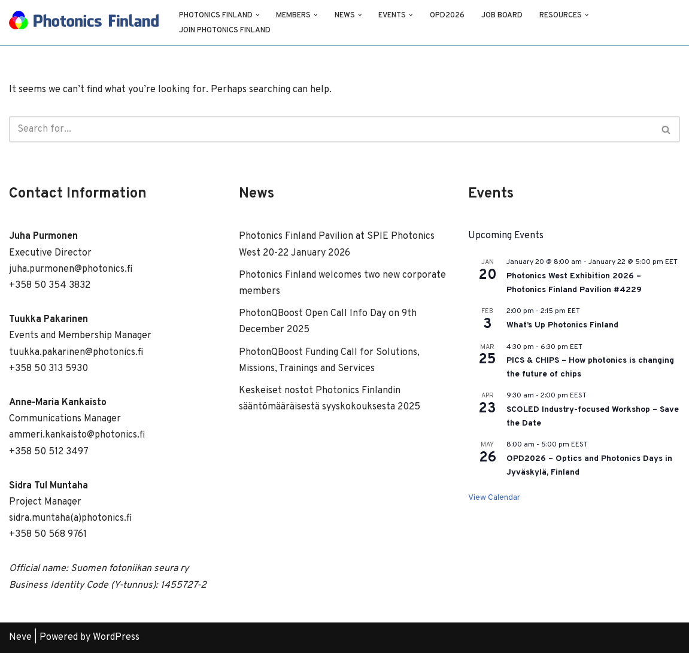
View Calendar (494, 498)
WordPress (116, 637)
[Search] (331, 129)
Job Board (502, 15)
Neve (20, 637)
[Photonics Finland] (84, 23)
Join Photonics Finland (225, 30)
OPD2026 (447, 15)
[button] (257, 15)
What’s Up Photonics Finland (562, 325)
